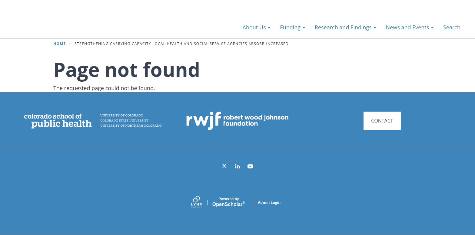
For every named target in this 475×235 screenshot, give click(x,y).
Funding (292, 27)
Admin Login (269, 202)
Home (59, 43)
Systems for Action (59, 24)
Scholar (228, 202)
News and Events (409, 27)
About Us (257, 27)
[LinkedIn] (237, 166)
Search (451, 27)
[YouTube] (250, 166)
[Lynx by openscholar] (201, 202)
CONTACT (382, 120)
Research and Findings (345, 27)
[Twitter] (225, 166)
